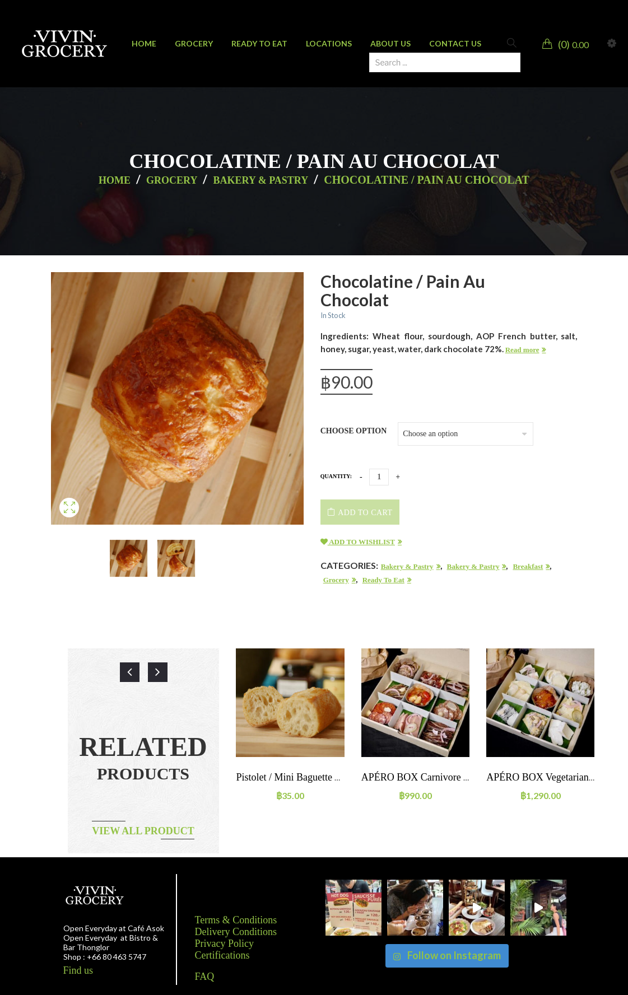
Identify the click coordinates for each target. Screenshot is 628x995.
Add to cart (365, 512)
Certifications (222, 955)
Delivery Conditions (236, 931)
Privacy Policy (224, 943)
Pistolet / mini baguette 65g (293, 777)
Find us (78, 970)
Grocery (171, 180)
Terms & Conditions (236, 920)
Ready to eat (383, 580)
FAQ (205, 976)
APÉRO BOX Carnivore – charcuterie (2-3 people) (466, 777)
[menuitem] (144, 43)
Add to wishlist (357, 542)
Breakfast (528, 566)
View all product (143, 831)
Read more (522, 349)
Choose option (353, 431)
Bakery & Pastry (260, 180)
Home (115, 180)
